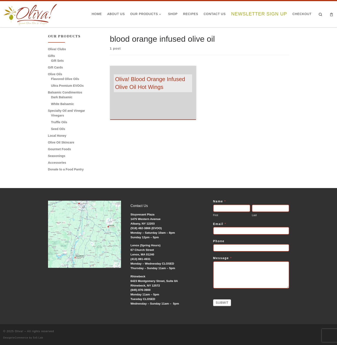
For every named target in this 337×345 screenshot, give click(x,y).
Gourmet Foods (59, 149)
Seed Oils (58, 129)
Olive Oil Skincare (61, 142)
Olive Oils (55, 74)
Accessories (57, 162)
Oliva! (19, 331)
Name (219, 201)
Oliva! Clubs (57, 49)
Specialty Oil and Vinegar (66, 110)
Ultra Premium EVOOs (67, 85)
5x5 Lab (38, 337)
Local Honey (57, 135)
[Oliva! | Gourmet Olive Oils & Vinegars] (30, 13)
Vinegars (57, 115)
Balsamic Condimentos (65, 92)
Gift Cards (55, 67)
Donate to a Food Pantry (66, 169)
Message (222, 258)
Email (219, 224)
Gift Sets (57, 60)
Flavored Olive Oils (65, 79)
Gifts (51, 56)
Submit (222, 302)
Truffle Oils (59, 122)
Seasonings (56, 156)
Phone (219, 241)
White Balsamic (62, 104)
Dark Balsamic (61, 97)
